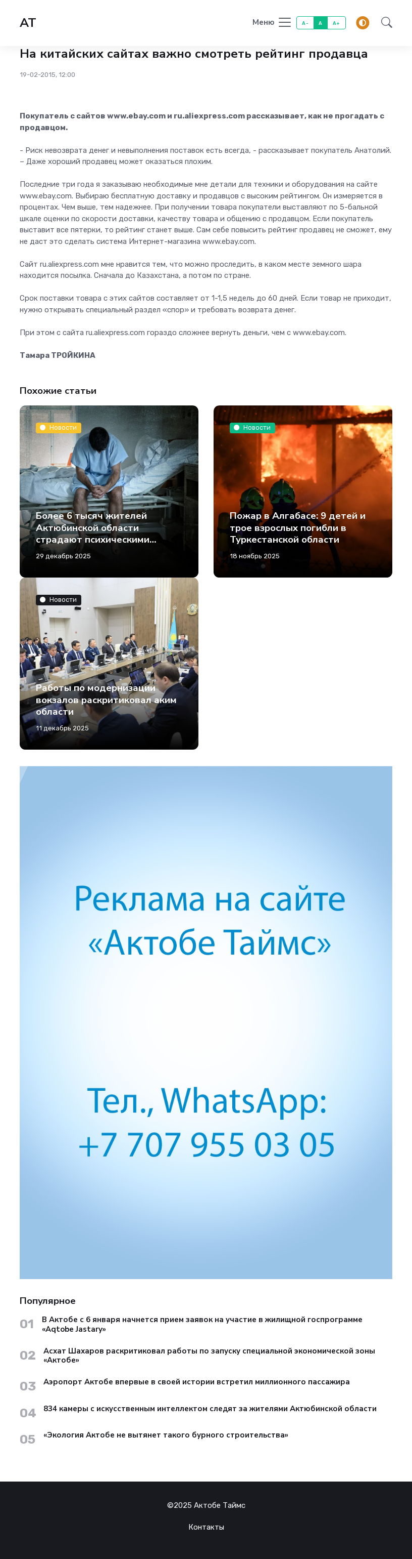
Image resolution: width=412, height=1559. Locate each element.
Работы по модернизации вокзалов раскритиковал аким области (106, 699)
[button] (383, 23)
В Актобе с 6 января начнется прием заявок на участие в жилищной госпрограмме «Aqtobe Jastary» (202, 1324)
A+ (336, 23)
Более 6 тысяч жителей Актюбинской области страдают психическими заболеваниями (92, 533)
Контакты (206, 1527)
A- (305, 23)
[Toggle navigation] (272, 23)
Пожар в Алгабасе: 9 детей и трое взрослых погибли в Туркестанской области (298, 527)
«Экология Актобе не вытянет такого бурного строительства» (165, 1435)
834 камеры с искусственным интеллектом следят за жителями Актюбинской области (210, 1409)
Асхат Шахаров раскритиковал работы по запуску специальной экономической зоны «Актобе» (209, 1356)
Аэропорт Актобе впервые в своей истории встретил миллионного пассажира (196, 1382)
